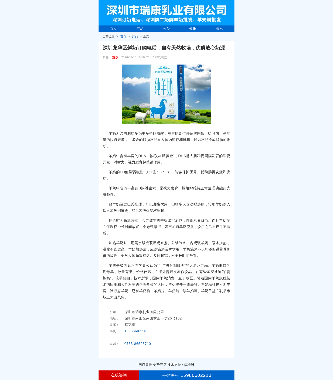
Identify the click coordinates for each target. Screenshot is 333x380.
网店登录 (145, 365)
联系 (219, 28)
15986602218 (136, 331)
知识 (192, 28)
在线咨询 (119, 375)
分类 (166, 28)
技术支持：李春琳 (181, 365)
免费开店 (159, 365)
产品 (140, 28)
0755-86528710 (137, 344)
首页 (113, 28)
